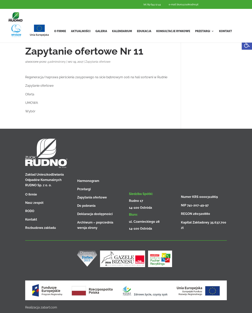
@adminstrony (56, 61)
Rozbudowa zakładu (40, 228)
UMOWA (31, 103)
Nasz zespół (34, 203)
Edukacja (144, 39)
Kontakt (225, 39)
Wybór (30, 111)
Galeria (101, 39)
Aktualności (80, 39)
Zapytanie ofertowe (39, 86)
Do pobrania (86, 206)
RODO (29, 211)
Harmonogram (88, 181)
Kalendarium (122, 39)
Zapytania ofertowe (97, 61)
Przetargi (202, 39)
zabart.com (49, 307)
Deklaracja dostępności (95, 214)
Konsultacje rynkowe (173, 39)
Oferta (29, 94)
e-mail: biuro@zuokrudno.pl (183, 4)
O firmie (60, 39)
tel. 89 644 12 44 (152, 4)
